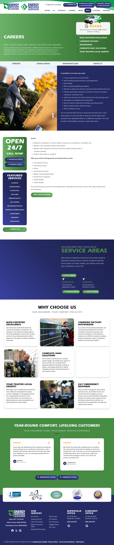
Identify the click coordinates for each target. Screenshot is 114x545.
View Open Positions (41, 194)
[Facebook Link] (12, 530)
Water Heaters (14, 221)
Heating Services (15, 186)
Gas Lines (52, 527)
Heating (47, 10)
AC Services (14, 183)
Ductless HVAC (14, 190)
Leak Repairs (15, 217)
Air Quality (62, 10)
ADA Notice (80, 542)
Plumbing (71, 10)
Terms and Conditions (67, 542)
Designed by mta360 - (40, 542)
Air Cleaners (53, 519)
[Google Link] (20, 530)
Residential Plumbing (38, 529)
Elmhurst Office (15, 164)
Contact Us (70, 4)
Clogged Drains (15, 213)
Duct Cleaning (14, 202)
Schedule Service (43, 63)
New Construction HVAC (14, 206)
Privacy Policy (53, 542)
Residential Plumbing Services (14, 209)
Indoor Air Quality (15, 198)
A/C (54, 10)
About (88, 10)
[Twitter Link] (16, 530)
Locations (96, 10)
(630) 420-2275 (72, 522)
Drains (80, 10)
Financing (106, 10)
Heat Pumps (14, 194)
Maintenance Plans (70, 63)
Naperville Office (14, 159)
